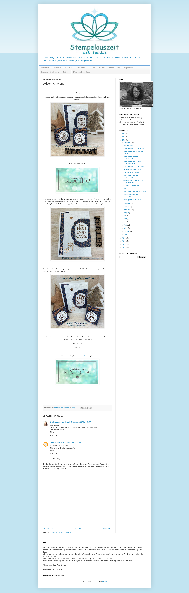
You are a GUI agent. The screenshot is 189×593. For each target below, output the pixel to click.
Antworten (53, 435)
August (126, 213)
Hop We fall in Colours (131, 172)
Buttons (66, 72)
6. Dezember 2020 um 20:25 (71, 443)
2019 (124, 238)
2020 (124, 140)
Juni (125, 219)
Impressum (128, 68)
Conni (86, 356)
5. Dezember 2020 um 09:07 (81, 422)
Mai (125, 222)
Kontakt (68, 68)
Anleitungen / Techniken (85, 68)
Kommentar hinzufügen (53, 459)
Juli (125, 216)
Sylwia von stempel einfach (60, 422)
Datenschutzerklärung (50, 72)
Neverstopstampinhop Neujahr (134, 148)
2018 (124, 241)
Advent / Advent (128, 189)
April (125, 225)
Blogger (105, 581)
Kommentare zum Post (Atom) (62, 532)
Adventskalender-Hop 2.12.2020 (130, 195)
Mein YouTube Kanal (81, 72)
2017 (124, 244)
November (128, 203)
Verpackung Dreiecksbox (132, 169)
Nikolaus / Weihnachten (131, 185)
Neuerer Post (48, 528)
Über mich (57, 68)
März (126, 228)
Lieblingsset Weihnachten (132, 200)
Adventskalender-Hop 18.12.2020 (130, 157)
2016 (124, 247)
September (128, 210)
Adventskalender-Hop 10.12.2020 (130, 176)
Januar (126, 234)
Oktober (127, 207)
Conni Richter (55, 443)
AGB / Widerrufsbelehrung (109, 68)
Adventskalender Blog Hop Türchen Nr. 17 (132, 162)
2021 (124, 137)
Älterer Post (107, 528)
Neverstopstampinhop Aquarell (134, 166)
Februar (127, 231)
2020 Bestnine (128, 145)
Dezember (128, 143)
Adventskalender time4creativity (134, 192)
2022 (124, 134)
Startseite (45, 68)
